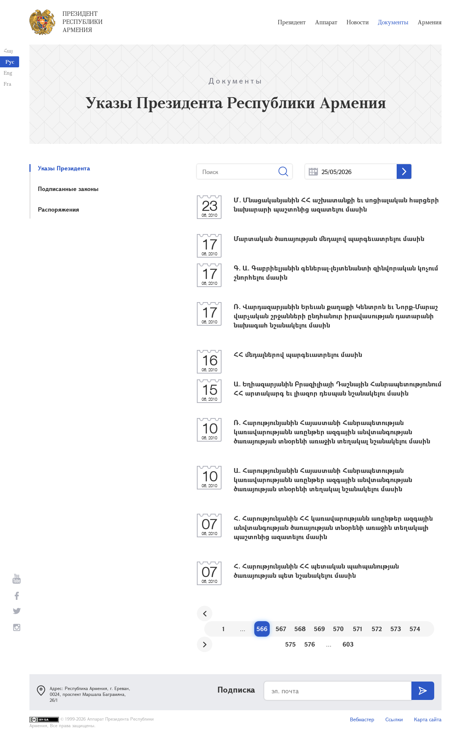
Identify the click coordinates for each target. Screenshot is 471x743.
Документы (393, 22)
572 (377, 629)
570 (338, 629)
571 (357, 629)
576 (309, 644)
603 (348, 644)
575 (290, 644)
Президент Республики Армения (83, 22)
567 (281, 629)
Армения (430, 22)
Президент (292, 22)
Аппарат (326, 22)
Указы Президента (64, 168)
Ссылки (394, 719)
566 (262, 629)
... (313, 172)
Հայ (8, 50)
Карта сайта (428, 719)
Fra (7, 83)
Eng (8, 72)
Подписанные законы (68, 188)
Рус (10, 61)
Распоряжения (58, 209)
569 (319, 629)
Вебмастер (362, 719)
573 (395, 629)
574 (415, 629)
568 (300, 629)
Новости (358, 22)
